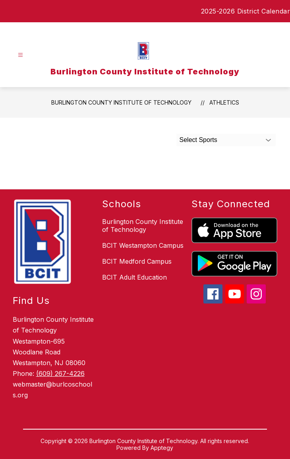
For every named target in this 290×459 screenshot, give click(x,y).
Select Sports (198, 139)
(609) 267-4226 (60, 373)
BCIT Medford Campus (137, 261)
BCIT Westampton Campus (143, 245)
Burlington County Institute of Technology (121, 102)
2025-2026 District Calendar (245, 11)
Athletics (224, 102)
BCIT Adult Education (134, 277)
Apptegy (162, 447)
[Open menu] (20, 55)
